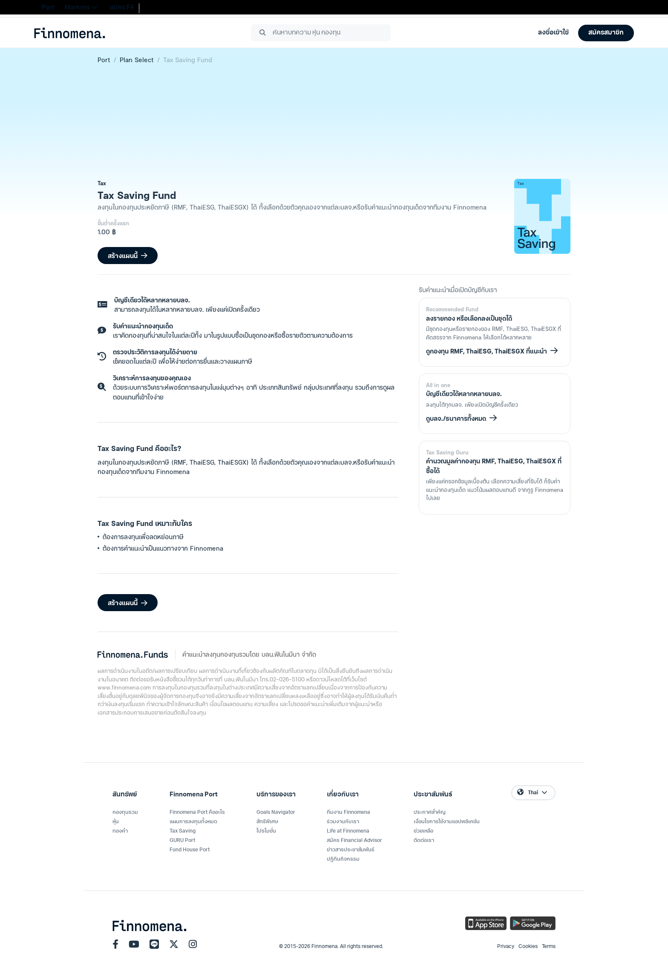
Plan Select (137, 59)
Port (104, 59)
